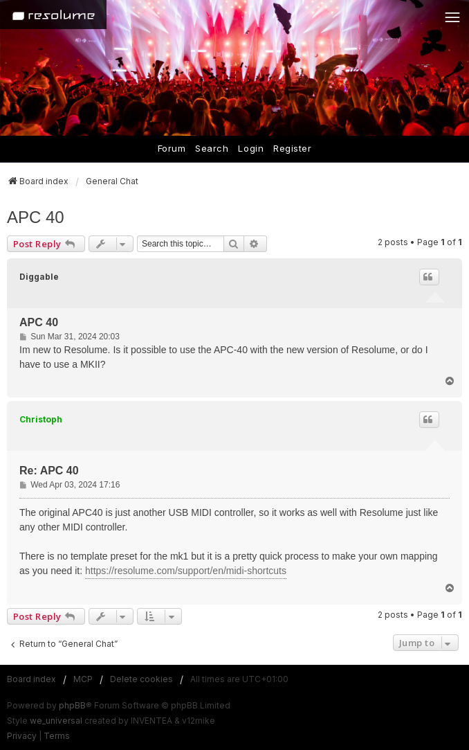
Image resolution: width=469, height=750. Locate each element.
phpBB (72, 705)
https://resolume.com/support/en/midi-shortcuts (185, 570)
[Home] (53, 14)
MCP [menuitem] (83, 679)
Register (292, 148)
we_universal (56, 720)
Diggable (39, 276)
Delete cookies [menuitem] (141, 679)
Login (251, 148)
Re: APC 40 (49, 470)
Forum (172, 148)
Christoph (40, 419)
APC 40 (35, 217)
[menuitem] (22, 736)
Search (211, 148)
